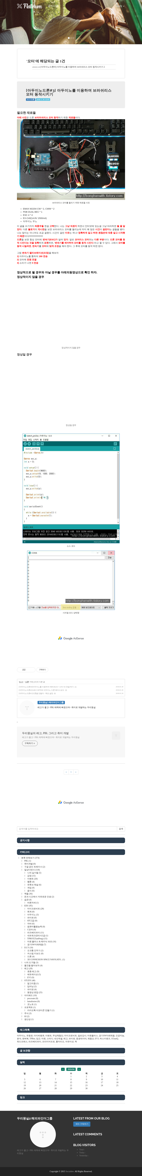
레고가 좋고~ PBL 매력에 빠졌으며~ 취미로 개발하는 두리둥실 (51, 737)
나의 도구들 (31, 962)
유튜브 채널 (34, 885)
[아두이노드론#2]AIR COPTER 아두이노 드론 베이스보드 (41, 690)
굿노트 (31, 1004)
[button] (10, 22)
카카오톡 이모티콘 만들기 (40, 1010)
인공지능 (120, 1036)
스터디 (50, 1039)
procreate (32, 998)
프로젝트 (30, 1007)
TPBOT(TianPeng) (37, 938)
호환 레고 (33, 971)
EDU (28, 906)
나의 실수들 (34, 873)
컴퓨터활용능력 (36, 927)
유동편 (29, 1036)
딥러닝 (31, 986)
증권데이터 (81, 1039)
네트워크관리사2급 (37, 935)
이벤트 (32, 879)
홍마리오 (60, 1042)
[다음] (75, 772)
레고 (28, 968)
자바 (30, 924)
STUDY (29, 980)
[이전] (66, 772)
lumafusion (33, 1001)
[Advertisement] (71, 638)
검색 (121, 829)
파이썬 (31, 918)
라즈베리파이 (35, 932)
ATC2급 (32, 921)
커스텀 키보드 (35, 953)
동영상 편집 (34, 992)
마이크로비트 (35, 909)
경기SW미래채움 (36, 944)
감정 (31, 876)
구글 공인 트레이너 (34, 867)
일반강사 (82, 1036)
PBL (27, 861)
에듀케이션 (34, 974)
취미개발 (30, 864)
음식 (30, 891)
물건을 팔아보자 (33, 965)
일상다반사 (32, 870)
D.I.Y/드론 (30, 99)
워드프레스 (22, 1042)
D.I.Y (21, 682)
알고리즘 (33, 983)
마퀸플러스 (92, 1036)
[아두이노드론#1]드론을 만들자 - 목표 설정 (36, 693)
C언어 (31, 930)
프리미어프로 (48, 1042)
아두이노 (33, 915)
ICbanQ (114, 1039)
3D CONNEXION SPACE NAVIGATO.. (46, 959)
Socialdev (70, 1171)
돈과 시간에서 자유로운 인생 (39, 897)
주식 (27, 1013)
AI (26, 1016)
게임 (30, 888)
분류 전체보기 (30, 858)
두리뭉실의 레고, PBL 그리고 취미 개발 (45, 733)
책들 (28, 894)
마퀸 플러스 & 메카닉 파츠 (41, 941)
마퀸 (43, 1039)
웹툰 (30, 882)
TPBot (32, 1039)
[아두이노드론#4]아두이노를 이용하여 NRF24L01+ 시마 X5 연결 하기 (46, 687)
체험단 (91, 1039)
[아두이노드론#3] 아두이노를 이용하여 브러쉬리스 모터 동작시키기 (71, 67)
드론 (27, 682)
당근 (38, 1039)
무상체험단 (58, 1036)
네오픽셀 (58, 1039)
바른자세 (33, 903)
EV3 (30, 977)
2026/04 (71, 1069)
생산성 (28, 1019)
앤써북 (25, 1039)
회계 (30, 912)
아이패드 (30, 995)
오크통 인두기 (35, 950)
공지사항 (53, 5)
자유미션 (69, 1042)
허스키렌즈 (105, 1039)
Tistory (117, 4)
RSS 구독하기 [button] (81, 1124)
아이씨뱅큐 (39, 1036)
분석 (19, 1039)
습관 (27, 900)
